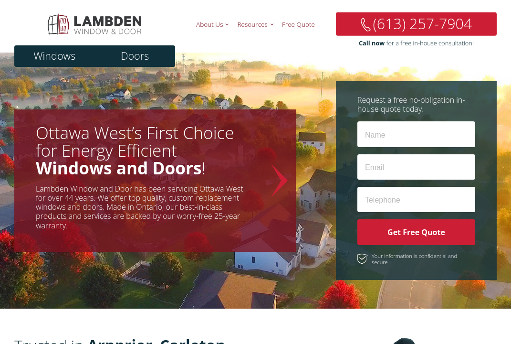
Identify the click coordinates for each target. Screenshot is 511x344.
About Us (209, 24)
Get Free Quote (416, 232)
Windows (54, 56)
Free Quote (298, 24)
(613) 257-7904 (422, 23)
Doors (135, 56)
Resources (252, 24)
